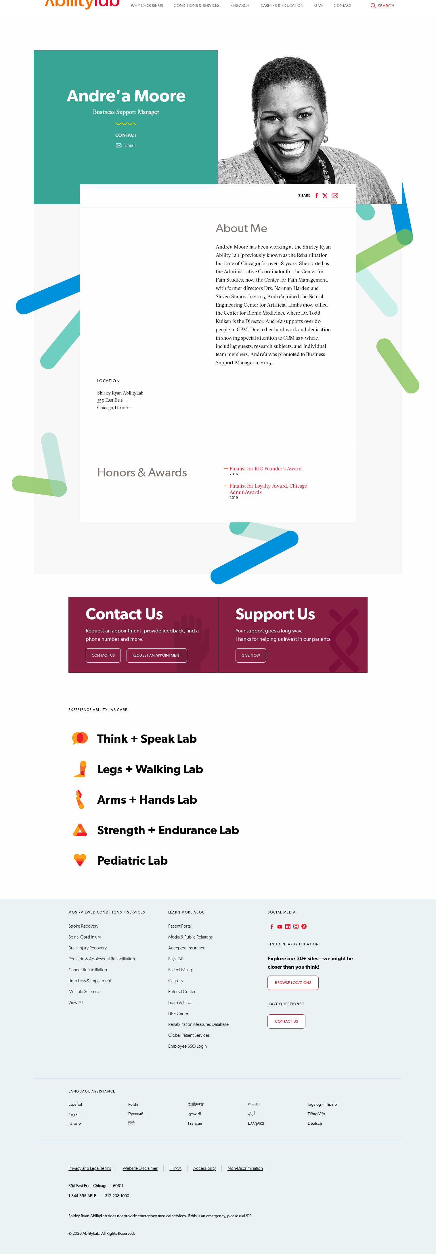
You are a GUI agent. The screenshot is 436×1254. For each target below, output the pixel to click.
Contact (343, 38)
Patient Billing (180, 970)
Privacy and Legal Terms (89, 1168)
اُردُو (251, 1114)
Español (75, 1105)
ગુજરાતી (194, 1114)
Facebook (271, 926)
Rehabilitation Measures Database (198, 1024)
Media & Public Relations (190, 937)
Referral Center (182, 991)
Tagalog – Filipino (322, 1105)
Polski (133, 1105)
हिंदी (131, 1124)
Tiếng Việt (316, 1114)
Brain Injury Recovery (87, 948)
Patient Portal (337, 10)
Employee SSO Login (187, 1046)
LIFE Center (178, 1013)
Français (195, 1124)
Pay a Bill (175, 959)
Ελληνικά (256, 1124)
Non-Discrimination (245, 1168)
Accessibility (204, 1168)
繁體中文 (196, 1105)
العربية (74, 1114)
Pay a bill (379, 10)
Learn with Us (180, 1002)
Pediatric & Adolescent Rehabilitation (101, 959)
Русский (135, 1114)
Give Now (251, 655)
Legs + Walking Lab (135, 768)
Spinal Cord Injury (84, 937)
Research (240, 38)
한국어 (254, 1105)
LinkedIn (287, 926)
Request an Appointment (157, 655)
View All (75, 1002)
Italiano (74, 1124)
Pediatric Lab (118, 860)
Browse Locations (293, 983)
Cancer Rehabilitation (87, 970)
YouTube (279, 926)
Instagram (295, 926)
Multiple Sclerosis (84, 991)
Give (318, 38)
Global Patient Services (189, 1035)
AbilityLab (82, 29)
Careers (175, 980)
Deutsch (315, 1124)
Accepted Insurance (186, 948)
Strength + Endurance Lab (153, 829)
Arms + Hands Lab (132, 799)
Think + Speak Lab (132, 738)
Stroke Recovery (83, 926)
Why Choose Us (147, 38)
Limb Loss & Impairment (89, 980)
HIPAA (175, 1168)
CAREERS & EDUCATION (282, 38)
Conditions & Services (196, 38)
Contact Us (103, 655)
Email (125, 145)
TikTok (303, 926)
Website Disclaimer (140, 1168)
